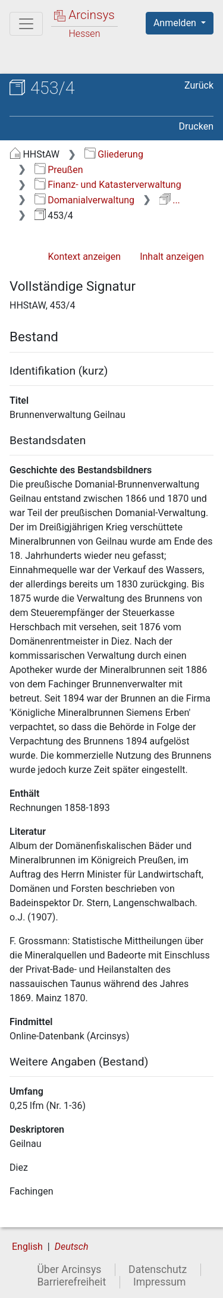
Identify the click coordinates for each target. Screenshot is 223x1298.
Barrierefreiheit (71, 1282)
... (169, 200)
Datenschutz (157, 1269)
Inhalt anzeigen (172, 256)
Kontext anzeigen (84, 256)
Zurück (198, 85)
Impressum (159, 1282)
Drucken (196, 126)
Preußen (58, 169)
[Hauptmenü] (26, 24)
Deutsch (72, 1246)
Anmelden (176, 23)
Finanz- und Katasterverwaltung (107, 184)
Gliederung (113, 154)
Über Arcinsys (69, 1269)
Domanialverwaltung (84, 200)
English (27, 1246)
